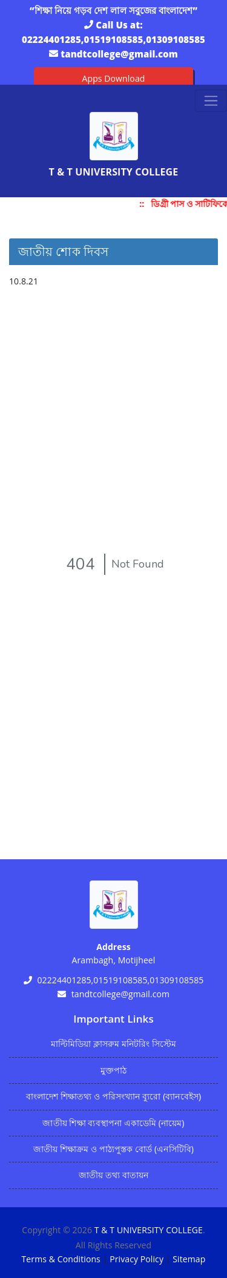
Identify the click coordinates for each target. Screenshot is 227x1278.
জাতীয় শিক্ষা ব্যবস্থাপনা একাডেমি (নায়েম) (113, 1123)
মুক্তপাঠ (113, 1070)
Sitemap (189, 1259)
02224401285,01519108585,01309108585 (113, 39)
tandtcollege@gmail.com (119, 54)
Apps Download (113, 78)
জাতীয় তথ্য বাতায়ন (113, 1175)
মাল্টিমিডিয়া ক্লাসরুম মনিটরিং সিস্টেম (114, 1043)
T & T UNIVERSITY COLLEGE (148, 1230)
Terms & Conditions (61, 1259)
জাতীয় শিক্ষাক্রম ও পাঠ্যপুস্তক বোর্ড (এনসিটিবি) (113, 1149)
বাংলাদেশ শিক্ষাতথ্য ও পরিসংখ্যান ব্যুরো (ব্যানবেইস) (113, 1096)
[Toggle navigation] (211, 101)
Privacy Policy (136, 1259)
